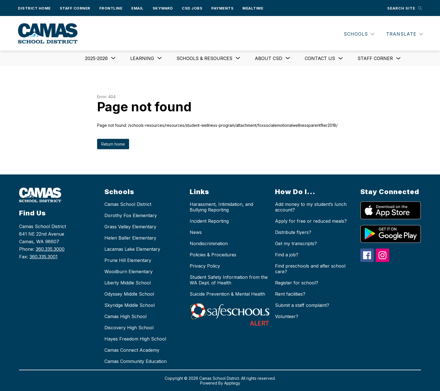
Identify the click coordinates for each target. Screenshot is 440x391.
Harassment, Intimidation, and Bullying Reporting (221, 207)
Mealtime (252, 8)
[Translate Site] (404, 34)
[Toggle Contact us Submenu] (340, 58)
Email (137, 8)
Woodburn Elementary (128, 271)
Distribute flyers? (293, 232)
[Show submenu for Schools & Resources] (204, 58)
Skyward (163, 8)
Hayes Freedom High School (135, 339)
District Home (34, 8)
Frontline (111, 8)
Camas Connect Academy (131, 350)
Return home (113, 144)
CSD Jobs (192, 8)
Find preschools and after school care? (310, 268)
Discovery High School (128, 327)
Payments (222, 8)
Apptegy (232, 383)
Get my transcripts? (296, 243)
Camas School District (127, 204)
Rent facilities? (290, 294)
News (196, 232)
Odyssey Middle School (129, 294)
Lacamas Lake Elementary (132, 249)
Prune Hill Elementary (127, 260)
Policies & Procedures (213, 254)
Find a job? (286, 254)
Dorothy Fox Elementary (130, 215)
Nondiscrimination (209, 243)
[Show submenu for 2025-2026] (96, 58)
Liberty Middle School (127, 283)
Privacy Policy (205, 266)
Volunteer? (286, 316)
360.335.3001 (43, 256)
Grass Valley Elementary (130, 226)
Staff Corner (75, 8)
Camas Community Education (135, 361)
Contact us (320, 58)
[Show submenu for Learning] (142, 58)
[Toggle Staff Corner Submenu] (398, 58)
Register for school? (296, 283)
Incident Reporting (209, 221)
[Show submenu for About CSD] (268, 58)
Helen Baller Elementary (130, 238)
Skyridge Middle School (129, 305)
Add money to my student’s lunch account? (311, 207)
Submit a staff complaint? (302, 305)
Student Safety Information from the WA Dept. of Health (229, 280)
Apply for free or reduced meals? (311, 221)
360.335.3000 (50, 249)
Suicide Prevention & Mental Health (227, 294)
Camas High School (125, 316)
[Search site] (404, 8)
